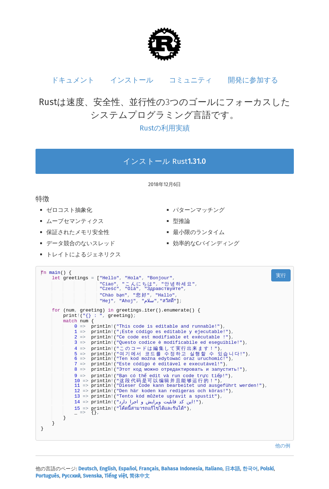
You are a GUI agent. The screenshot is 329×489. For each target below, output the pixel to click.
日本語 (232, 469)
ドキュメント (72, 80)
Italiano (213, 469)
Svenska (92, 476)
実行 (281, 275)
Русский (71, 476)
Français (149, 469)
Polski (267, 469)
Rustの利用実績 (165, 128)
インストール (131, 80)
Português (47, 476)
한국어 (250, 469)
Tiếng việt (115, 476)
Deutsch (87, 469)
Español (127, 469)
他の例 (282, 446)
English (107, 469)
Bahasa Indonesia (181, 469)
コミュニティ (190, 80)
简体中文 (140, 476)
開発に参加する (253, 80)
